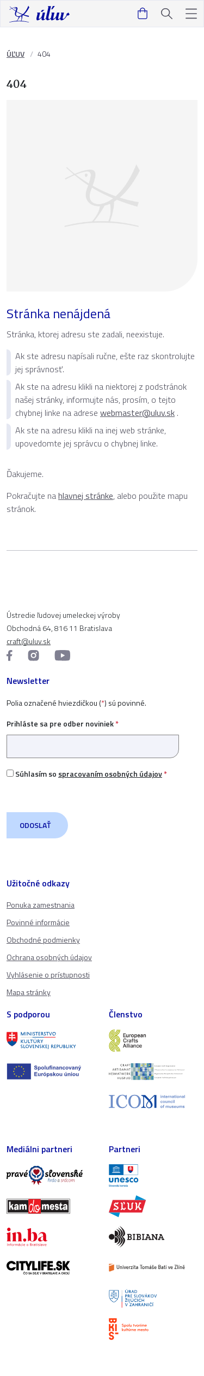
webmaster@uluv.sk (137, 412)
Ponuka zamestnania (41, 904)
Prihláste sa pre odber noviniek (93, 735)
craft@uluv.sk (29, 641)
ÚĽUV (15, 53)
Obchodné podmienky (43, 939)
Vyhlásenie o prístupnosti (48, 974)
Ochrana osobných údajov (49, 957)
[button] (191, 14)
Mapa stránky (29, 992)
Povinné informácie (38, 922)
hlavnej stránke (85, 495)
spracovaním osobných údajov (110, 773)
